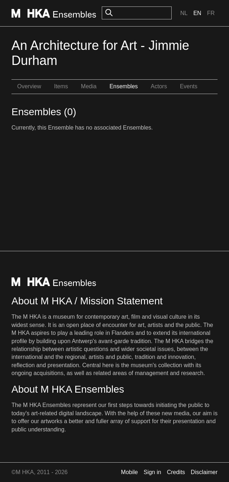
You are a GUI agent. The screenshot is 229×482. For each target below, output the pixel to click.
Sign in (152, 472)
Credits (176, 472)
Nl (183, 13)
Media (89, 86)
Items (61, 86)
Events (188, 86)
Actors (159, 86)
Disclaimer (204, 472)
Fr (211, 13)
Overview (29, 86)
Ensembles (123, 86)
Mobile (129, 472)
